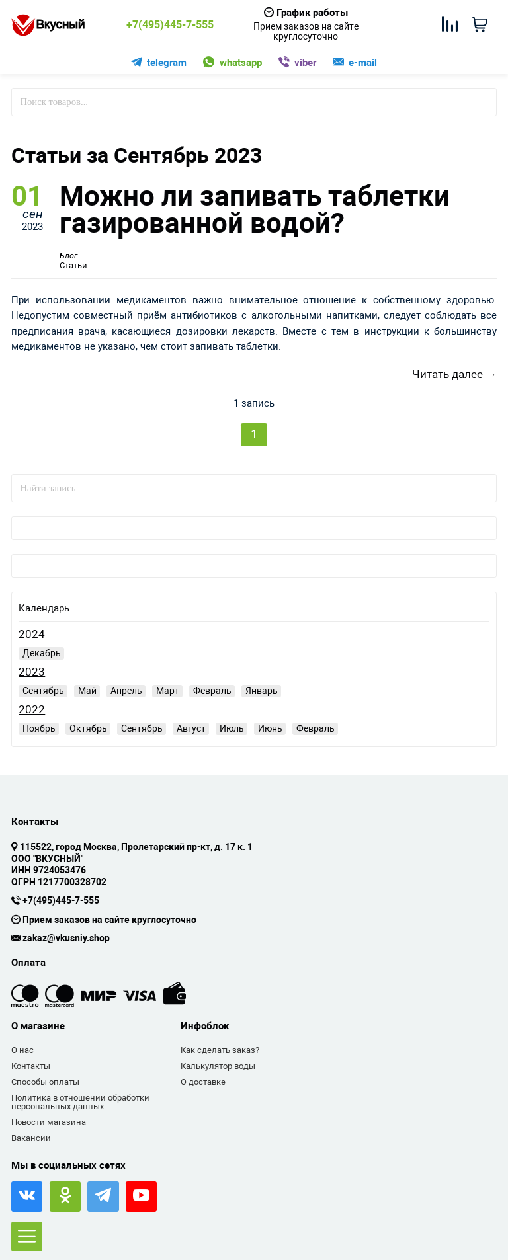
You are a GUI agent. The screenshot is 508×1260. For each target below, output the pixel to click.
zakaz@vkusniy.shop (66, 938)
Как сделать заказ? (220, 1050)
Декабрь (41, 653)
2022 (32, 710)
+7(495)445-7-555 (170, 25)
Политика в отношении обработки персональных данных (80, 1102)
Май (87, 691)
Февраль (212, 691)
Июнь (270, 728)
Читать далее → (454, 374)
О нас (22, 1050)
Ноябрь (39, 728)
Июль (232, 728)
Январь (261, 691)
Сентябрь (43, 691)
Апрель (126, 691)
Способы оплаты (45, 1082)
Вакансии (31, 1138)
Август (191, 728)
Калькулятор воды (218, 1066)
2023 (32, 672)
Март (167, 691)
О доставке (203, 1082)
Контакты (30, 1066)
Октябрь (88, 728)
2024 (32, 635)
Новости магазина (48, 1122)
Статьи (73, 261)
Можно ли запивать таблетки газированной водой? (255, 210)
